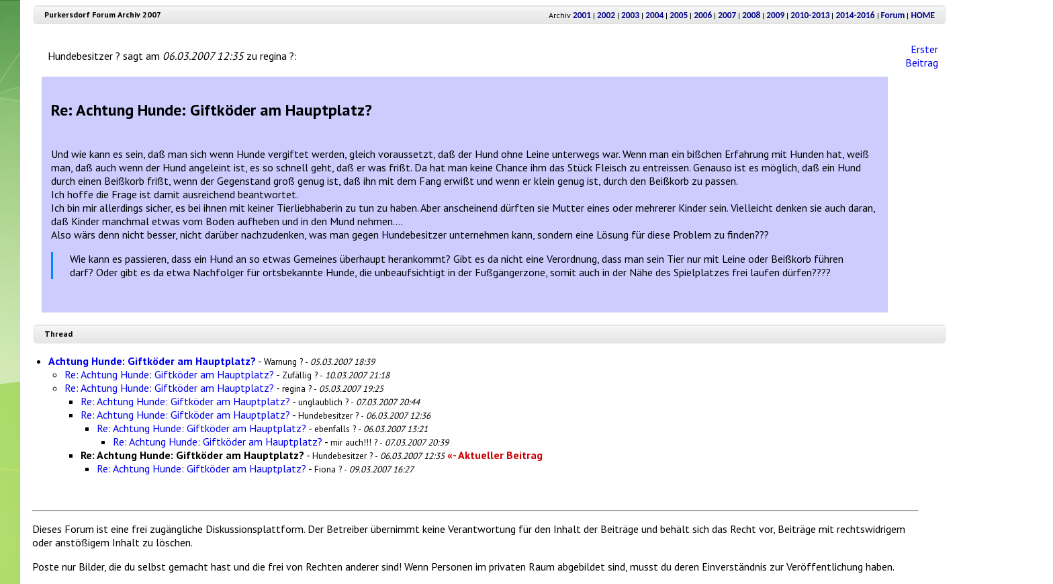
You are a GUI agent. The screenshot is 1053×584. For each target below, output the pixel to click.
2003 (630, 15)
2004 (654, 15)
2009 (775, 15)
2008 (751, 15)
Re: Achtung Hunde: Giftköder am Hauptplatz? (169, 374)
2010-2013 (809, 15)
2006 (703, 15)
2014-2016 (854, 15)
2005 (679, 15)
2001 (582, 15)
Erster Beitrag (921, 55)
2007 (727, 15)
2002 (606, 15)
